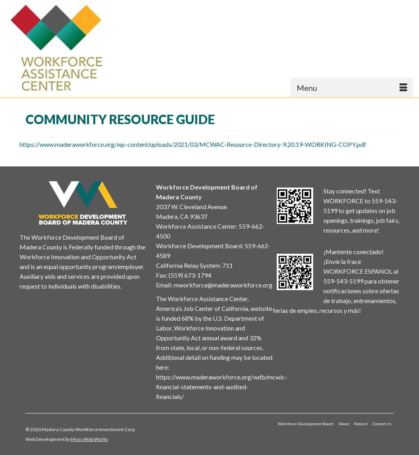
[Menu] (352, 88)
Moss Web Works (89, 439)
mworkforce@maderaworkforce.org (223, 285)
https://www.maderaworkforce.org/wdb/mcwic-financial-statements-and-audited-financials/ (221, 386)
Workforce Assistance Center (196, 226)
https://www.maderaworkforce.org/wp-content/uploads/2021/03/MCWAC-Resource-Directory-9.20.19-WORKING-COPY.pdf (193, 144)
